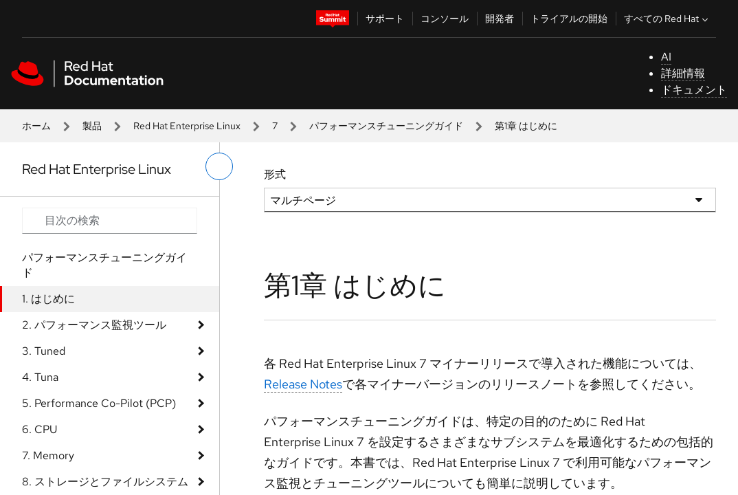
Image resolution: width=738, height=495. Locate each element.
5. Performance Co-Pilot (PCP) (99, 403)
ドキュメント (694, 89)
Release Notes (303, 384)
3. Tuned (43, 351)
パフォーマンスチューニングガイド (386, 126)
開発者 (499, 18)
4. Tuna (40, 377)
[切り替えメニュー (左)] (219, 166)
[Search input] (109, 221)
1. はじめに (48, 299)
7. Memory (48, 455)
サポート (385, 18)
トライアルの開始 (568, 18)
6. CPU (39, 429)
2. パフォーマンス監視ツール (94, 325)
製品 (92, 126)
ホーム (36, 126)
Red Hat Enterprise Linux (187, 126)
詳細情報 (683, 73)
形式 (275, 174)
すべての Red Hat (667, 18)
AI (666, 57)
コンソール (445, 18)
